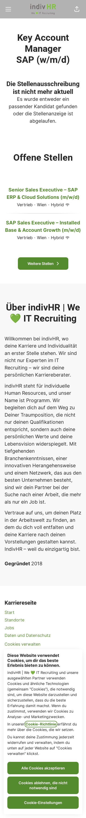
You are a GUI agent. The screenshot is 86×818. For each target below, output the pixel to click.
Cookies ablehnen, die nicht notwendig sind (43, 785)
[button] (76, 9)
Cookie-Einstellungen (43, 802)
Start (9, 612)
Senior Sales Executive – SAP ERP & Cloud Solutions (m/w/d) (43, 193)
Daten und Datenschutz (28, 635)
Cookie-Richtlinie (40, 724)
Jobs (9, 627)
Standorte (14, 620)
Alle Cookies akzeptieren (43, 768)
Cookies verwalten (23, 644)
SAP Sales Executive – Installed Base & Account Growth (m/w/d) (43, 226)
